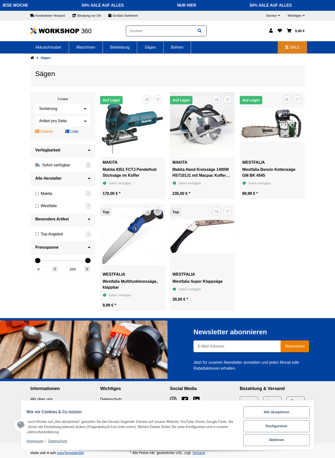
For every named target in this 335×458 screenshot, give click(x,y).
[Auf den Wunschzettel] (157, 99)
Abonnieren (295, 346)
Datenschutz (111, 399)
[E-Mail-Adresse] (237, 346)
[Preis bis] (75, 269)
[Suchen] (159, 31)
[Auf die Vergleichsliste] (147, 99)
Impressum (37, 443)
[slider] (37, 260)
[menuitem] (48, 47)
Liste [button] (72, 131)
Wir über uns (41, 399)
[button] (273, 15)
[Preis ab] (43, 269)
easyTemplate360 (70, 453)
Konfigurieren (274, 428)
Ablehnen (274, 441)
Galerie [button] (44, 131)
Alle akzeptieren (274, 415)
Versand (198, 453)
